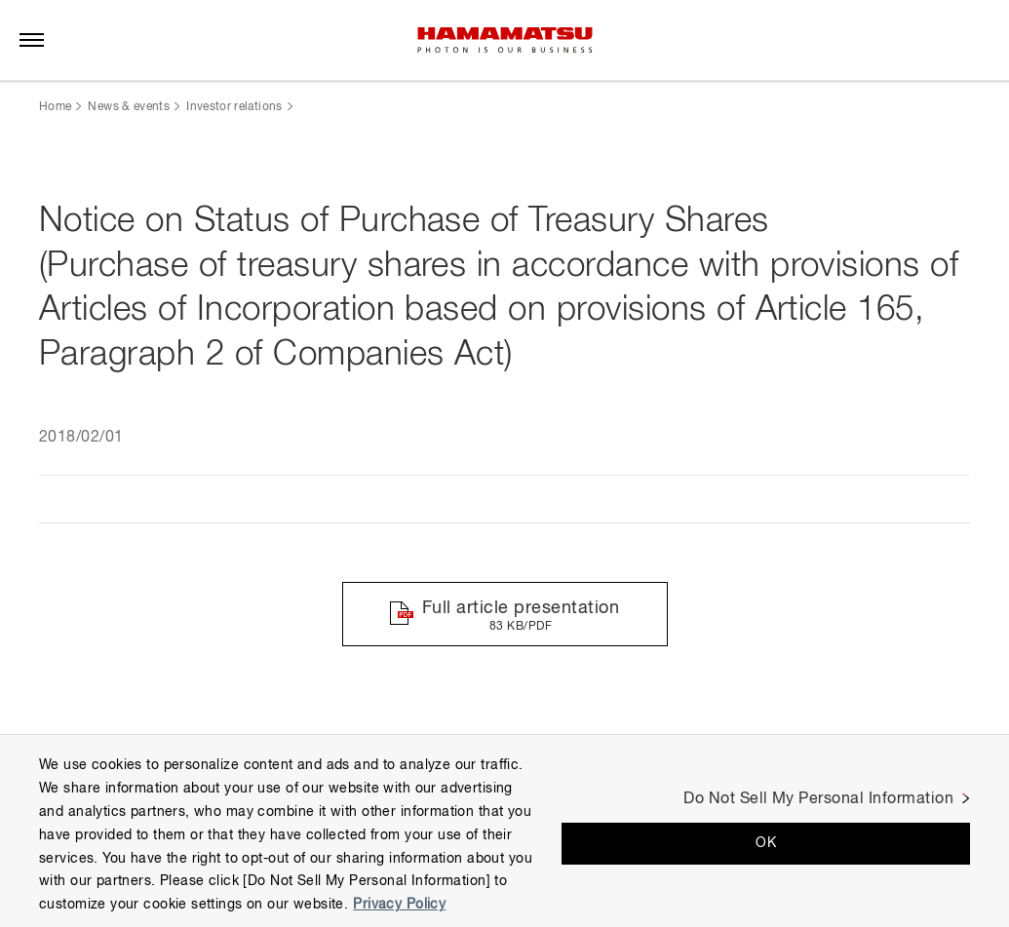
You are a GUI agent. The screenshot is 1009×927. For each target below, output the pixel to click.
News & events (129, 107)
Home (55, 107)
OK (766, 843)
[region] (504, 830)
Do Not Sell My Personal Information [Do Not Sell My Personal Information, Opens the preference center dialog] (818, 799)
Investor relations (234, 107)
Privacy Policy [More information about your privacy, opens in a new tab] (399, 904)
